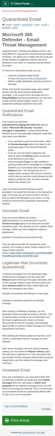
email (8, 25)
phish (15, 28)
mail (37, 25)
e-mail (44, 25)
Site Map (41, 432)
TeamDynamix (28, 432)
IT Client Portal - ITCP (24, 3)
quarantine (27, 25)
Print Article (17, 420)
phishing (6, 28)
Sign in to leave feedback (16, 406)
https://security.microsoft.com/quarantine (28, 78)
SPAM (16, 25)
